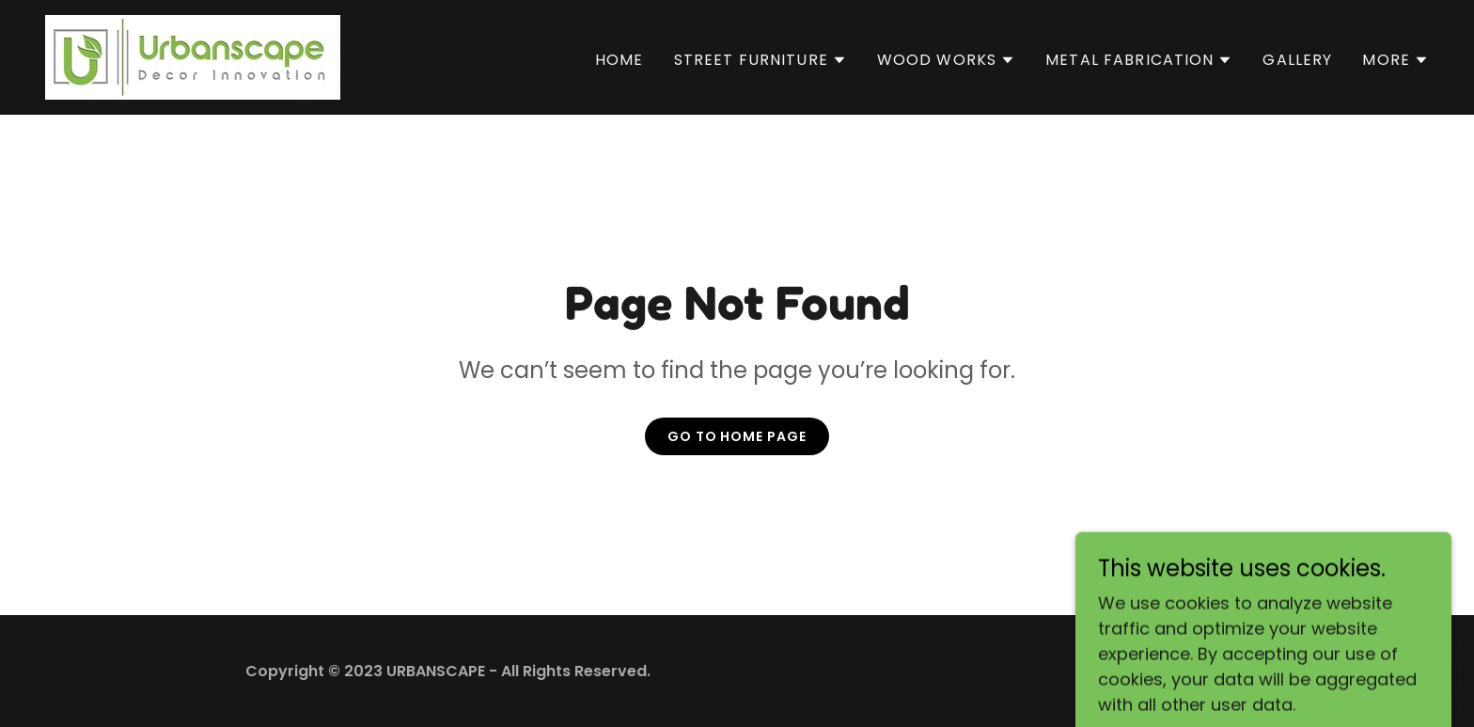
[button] (760, 60)
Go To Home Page (737, 436)
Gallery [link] (1297, 60)
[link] (192, 56)
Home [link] (619, 60)
